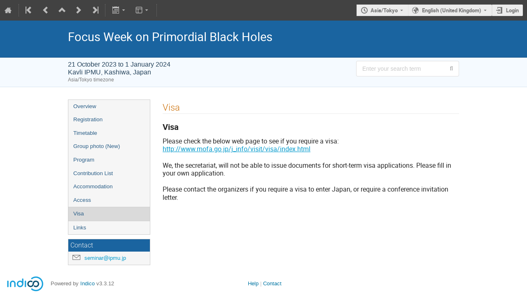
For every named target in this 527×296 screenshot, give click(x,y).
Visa (78, 213)
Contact (272, 283)
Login (512, 10)
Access (82, 200)
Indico (87, 283)
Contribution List (93, 173)
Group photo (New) (96, 146)
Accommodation (93, 186)
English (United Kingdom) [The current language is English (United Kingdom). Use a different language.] (451, 10)
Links (79, 227)
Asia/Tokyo (384, 10)
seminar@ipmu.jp (105, 257)
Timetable (85, 133)
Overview (84, 106)
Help (253, 283)
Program (83, 160)
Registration (88, 119)
